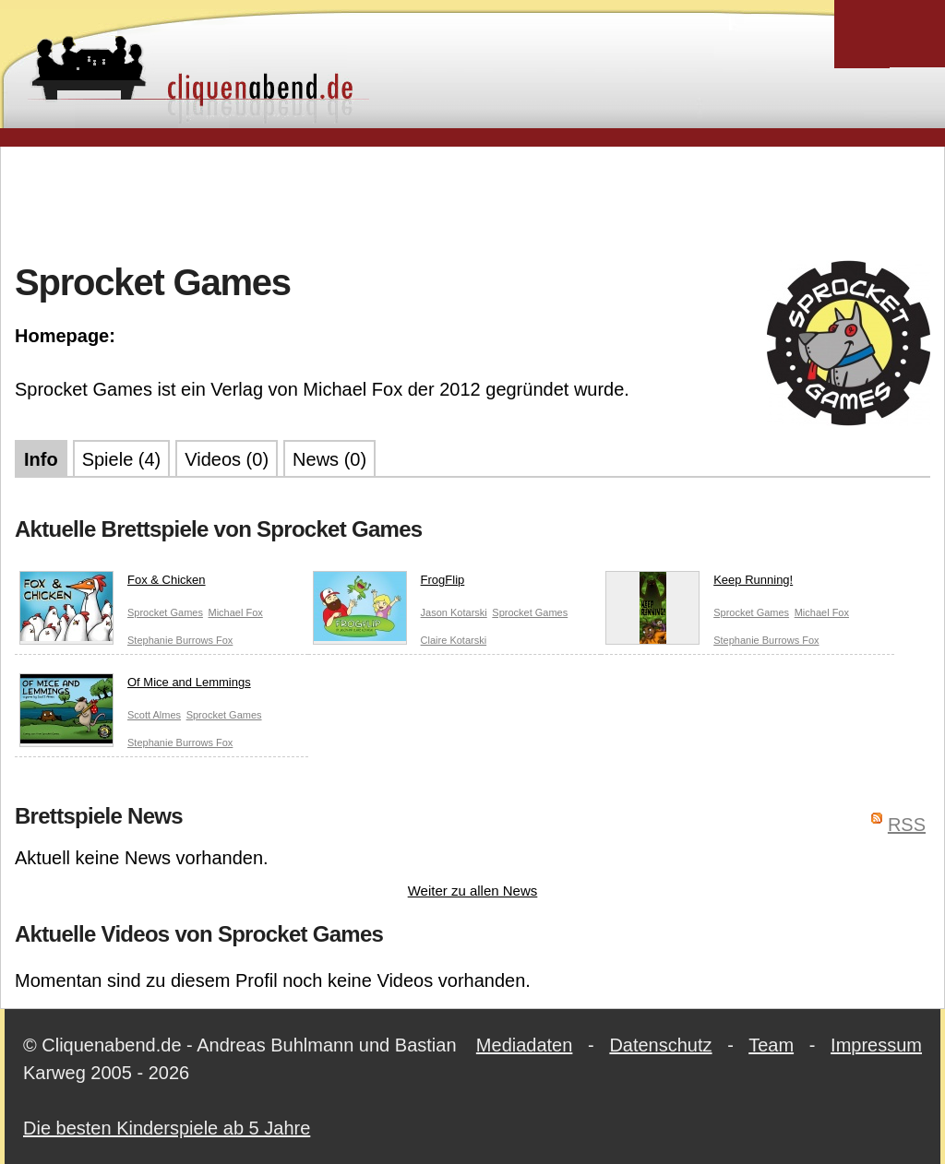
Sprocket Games (165, 612)
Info (41, 459)
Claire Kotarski (454, 640)
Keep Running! (699, 584)
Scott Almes (154, 714)
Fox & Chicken (112, 584)
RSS (907, 824)
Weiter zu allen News (473, 890)
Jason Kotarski (454, 612)
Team (771, 1045)
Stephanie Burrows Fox (180, 640)
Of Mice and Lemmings (135, 686)
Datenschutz (660, 1045)
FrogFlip (389, 584)
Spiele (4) (121, 459)
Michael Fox (235, 612)
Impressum (876, 1045)
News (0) (329, 459)
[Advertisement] (472, 201)
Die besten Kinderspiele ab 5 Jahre (166, 1128)
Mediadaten (524, 1045)
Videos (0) (227, 459)
